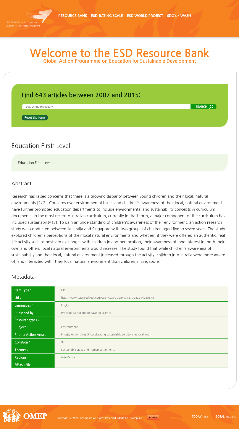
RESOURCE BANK (72, 15)
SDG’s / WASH (179, 15)
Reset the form (34, 117)
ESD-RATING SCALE (107, 15)
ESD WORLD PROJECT (145, 15)
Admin (153, 417)
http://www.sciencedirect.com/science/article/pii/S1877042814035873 (107, 297)
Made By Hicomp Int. (129, 418)
